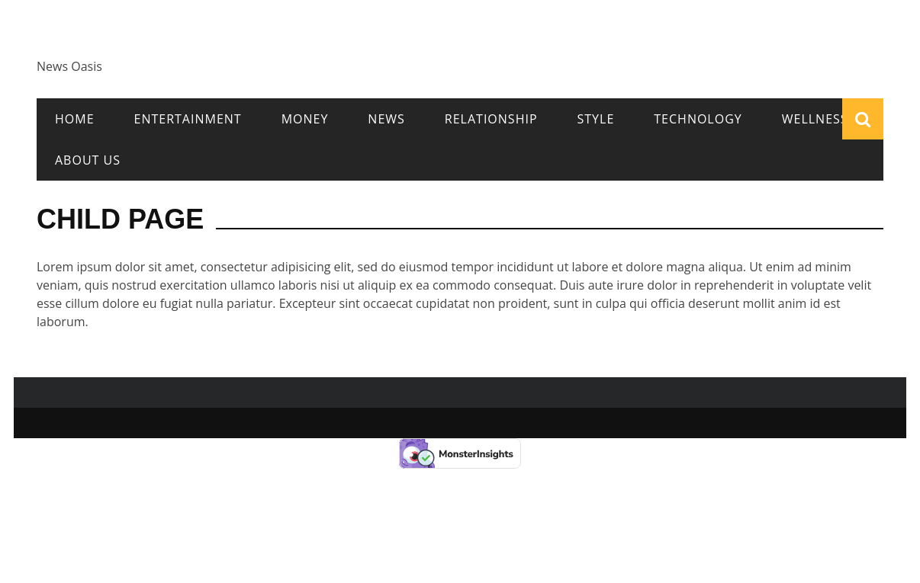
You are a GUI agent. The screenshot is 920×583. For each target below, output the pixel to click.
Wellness (815, 119)
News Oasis (69, 66)
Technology (697, 119)
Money (305, 119)
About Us (88, 160)
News (386, 119)
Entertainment (188, 119)
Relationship (491, 119)
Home (75, 119)
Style (596, 119)
